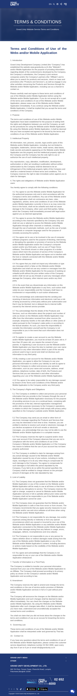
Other (13, 661)
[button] (61, 4)
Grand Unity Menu (19, 658)
